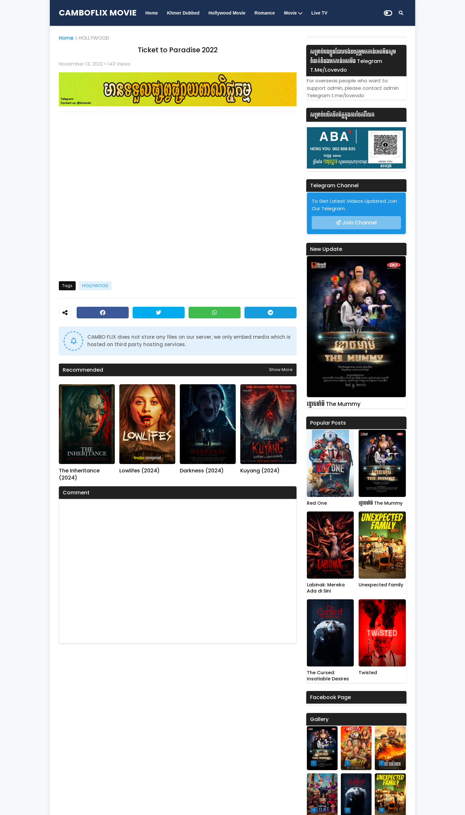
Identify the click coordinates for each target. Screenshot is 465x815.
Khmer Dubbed (183, 12)
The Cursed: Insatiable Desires (328, 676)
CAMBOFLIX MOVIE (97, 12)
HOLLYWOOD (94, 38)
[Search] (400, 12)
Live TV (319, 12)
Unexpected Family (381, 585)
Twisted (368, 673)
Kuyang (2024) (260, 470)
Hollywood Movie (227, 12)
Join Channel (359, 222)
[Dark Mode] (388, 13)
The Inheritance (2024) (79, 474)
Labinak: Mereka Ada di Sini (326, 588)
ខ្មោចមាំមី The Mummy (334, 404)
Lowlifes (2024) (139, 470)
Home (152, 12)
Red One (317, 503)
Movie (290, 12)
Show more (281, 369)
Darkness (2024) (202, 470)
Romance (264, 12)
